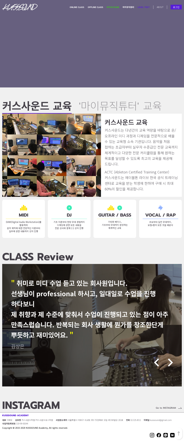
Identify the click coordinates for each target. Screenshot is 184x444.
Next (170, 362)
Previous (156, 362)
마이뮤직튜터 (128, 7)
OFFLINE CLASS (95, 7)
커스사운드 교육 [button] (37, 107)
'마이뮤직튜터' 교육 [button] (120, 107)
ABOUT (160, 7)
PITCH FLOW (113, 7)
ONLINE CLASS (77, 7)
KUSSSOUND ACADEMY (15, 415)
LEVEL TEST (144, 7)
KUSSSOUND (20, 7)
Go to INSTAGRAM (166, 408)
